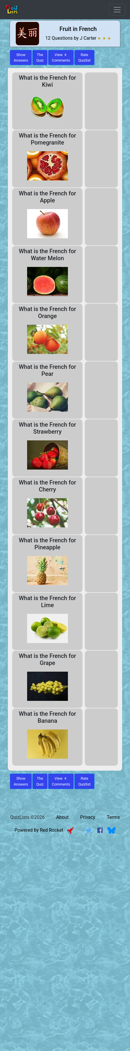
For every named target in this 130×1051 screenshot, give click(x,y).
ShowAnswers (21, 57)
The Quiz (39, 57)
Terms (113, 817)
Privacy (87, 817)
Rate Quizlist (84, 57)
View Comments (61, 57)
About (62, 817)
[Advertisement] (65, 908)
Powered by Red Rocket (44, 830)
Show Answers (21, 781)
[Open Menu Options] (117, 9)
